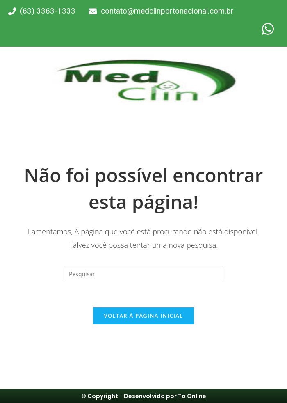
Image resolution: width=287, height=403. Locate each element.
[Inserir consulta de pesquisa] (143, 274)
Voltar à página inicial (143, 315)
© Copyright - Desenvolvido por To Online (143, 396)
